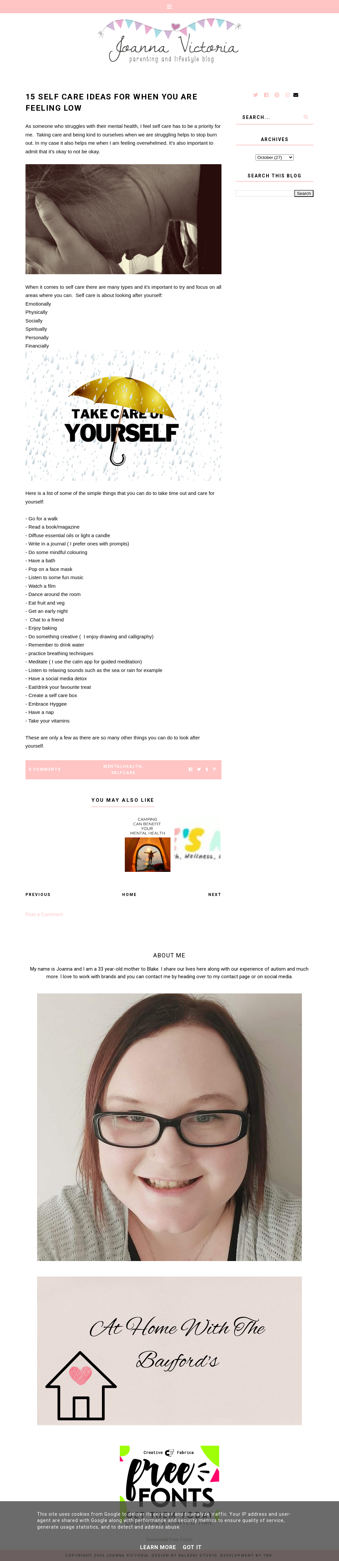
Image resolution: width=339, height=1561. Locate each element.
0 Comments (45, 769)
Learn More (158, 1547)
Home (129, 894)
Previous (38, 894)
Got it (192, 1547)
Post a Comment (44, 914)
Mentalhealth (122, 766)
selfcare (123, 772)
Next (214, 894)
